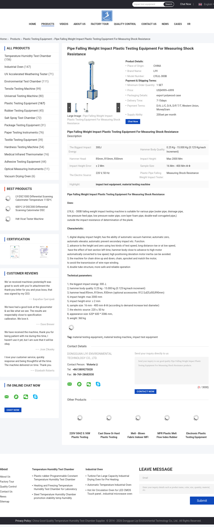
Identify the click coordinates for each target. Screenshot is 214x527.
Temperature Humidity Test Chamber (27, 56)
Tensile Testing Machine (19, 88)
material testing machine (117, 337)
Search (168, 4)
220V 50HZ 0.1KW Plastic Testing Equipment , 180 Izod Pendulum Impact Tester (80, 435)
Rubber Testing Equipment (21, 110)
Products (47, 24)
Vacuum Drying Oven (17, 176)
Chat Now (185, 4)
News (165, 24)
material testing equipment (88, 337)
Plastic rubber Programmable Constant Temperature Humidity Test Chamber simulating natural (56, 478)
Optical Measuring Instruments (24, 169)
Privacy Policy (23, 520)
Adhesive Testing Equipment (22, 161)
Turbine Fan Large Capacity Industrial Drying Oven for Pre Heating (108, 477)
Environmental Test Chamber (22, 81)
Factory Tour (100, 24)
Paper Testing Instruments (21, 132)
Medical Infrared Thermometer (23, 154)
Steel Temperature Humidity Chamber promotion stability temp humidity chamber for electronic (55, 496)
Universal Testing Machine (21, 96)
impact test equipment (145, 337)
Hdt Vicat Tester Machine (30, 218)
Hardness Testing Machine (21, 147)
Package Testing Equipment (22, 125)
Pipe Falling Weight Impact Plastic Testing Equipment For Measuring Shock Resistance (93, 119)
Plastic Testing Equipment (37, 39)
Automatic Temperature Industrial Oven (109, 484)
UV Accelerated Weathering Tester (26, 74)
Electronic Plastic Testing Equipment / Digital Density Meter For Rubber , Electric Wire (196, 435)
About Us (80, 24)
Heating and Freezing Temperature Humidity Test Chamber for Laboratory (55, 487)
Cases (178, 24)
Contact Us (148, 24)
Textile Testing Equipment (20, 139)
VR (188, 24)
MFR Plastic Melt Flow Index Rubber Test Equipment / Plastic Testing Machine (167, 435)
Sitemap (4, 501)
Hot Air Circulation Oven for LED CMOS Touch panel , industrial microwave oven (109, 492)
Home (32, 24)
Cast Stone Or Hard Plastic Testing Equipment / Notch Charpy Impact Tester (109, 435)
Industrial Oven (13, 67)
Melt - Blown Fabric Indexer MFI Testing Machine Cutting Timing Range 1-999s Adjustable (138, 435)
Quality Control (125, 24)
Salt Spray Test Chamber (19, 118)
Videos (64, 24)
